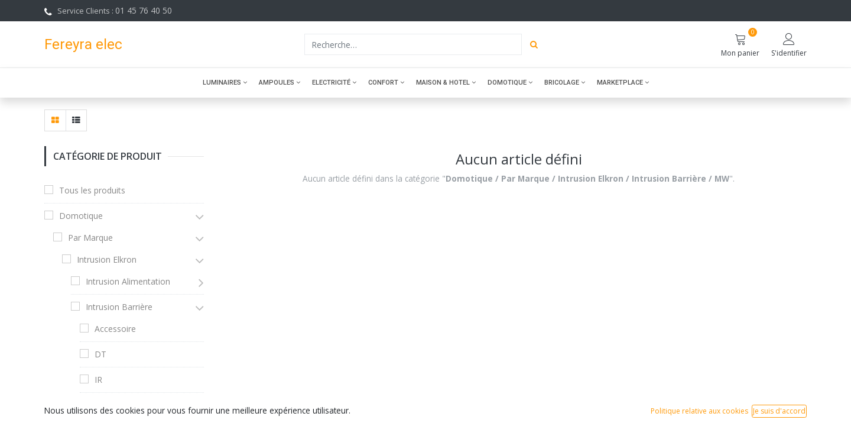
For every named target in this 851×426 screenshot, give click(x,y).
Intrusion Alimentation (128, 281)
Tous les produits (92, 190)
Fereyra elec (83, 44)
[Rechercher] (534, 44)
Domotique (81, 215)
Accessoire (115, 328)
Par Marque (90, 237)
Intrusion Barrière (119, 306)
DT (100, 354)
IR (98, 379)
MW (102, 405)
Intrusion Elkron (107, 259)
